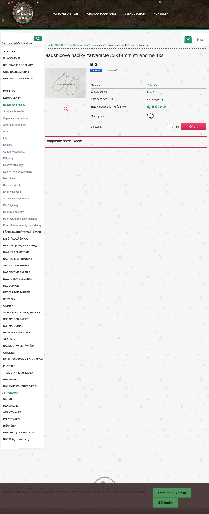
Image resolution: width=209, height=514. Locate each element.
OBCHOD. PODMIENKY (101, 13)
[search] (37, 38)
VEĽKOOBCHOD (135, 13)
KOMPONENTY (62, 45)
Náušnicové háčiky (82, 45)
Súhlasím (165, 502)
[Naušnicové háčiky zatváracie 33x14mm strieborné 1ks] (66, 88)
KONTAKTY (160, 13)
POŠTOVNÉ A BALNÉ (65, 13)
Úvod (49, 45)
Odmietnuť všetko (172, 493)
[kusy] (170, 126)
